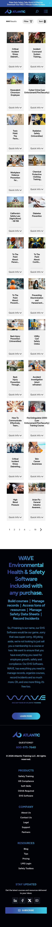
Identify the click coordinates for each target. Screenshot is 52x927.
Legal (26, 822)
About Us (26, 812)
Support (26, 827)
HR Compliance (26, 781)
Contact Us (26, 817)
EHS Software (26, 795)
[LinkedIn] (15, 900)
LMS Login (26, 863)
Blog (26, 849)
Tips (26, 853)
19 (35, 529)
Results (11, 21)
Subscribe (26, 910)
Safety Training (26, 776)
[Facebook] (22, 900)
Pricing (26, 858)
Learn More (26, 716)
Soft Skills (26, 786)
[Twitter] (30, 900)
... (29, 529)
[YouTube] (37, 900)
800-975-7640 (26, 747)
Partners (26, 832)
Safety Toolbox (26, 868)
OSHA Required (26, 791)
